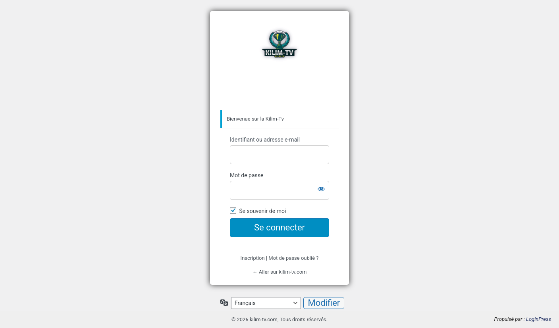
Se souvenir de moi (262, 211)
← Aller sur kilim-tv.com (279, 272)
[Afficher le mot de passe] (321, 189)
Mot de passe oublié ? (293, 258)
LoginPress (538, 319)
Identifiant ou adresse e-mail (265, 139)
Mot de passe (246, 175)
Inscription (253, 258)
